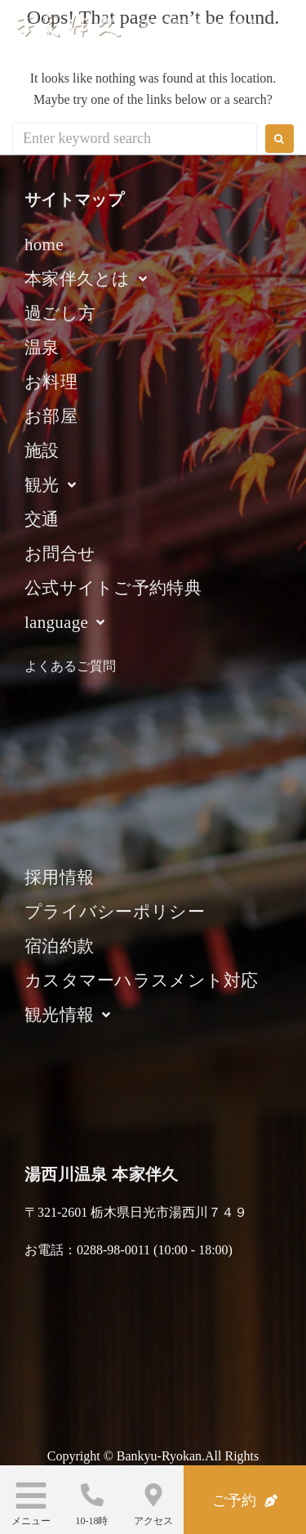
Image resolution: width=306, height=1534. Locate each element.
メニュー (31, 1521)
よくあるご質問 (70, 666)
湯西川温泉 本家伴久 (200, 26)
